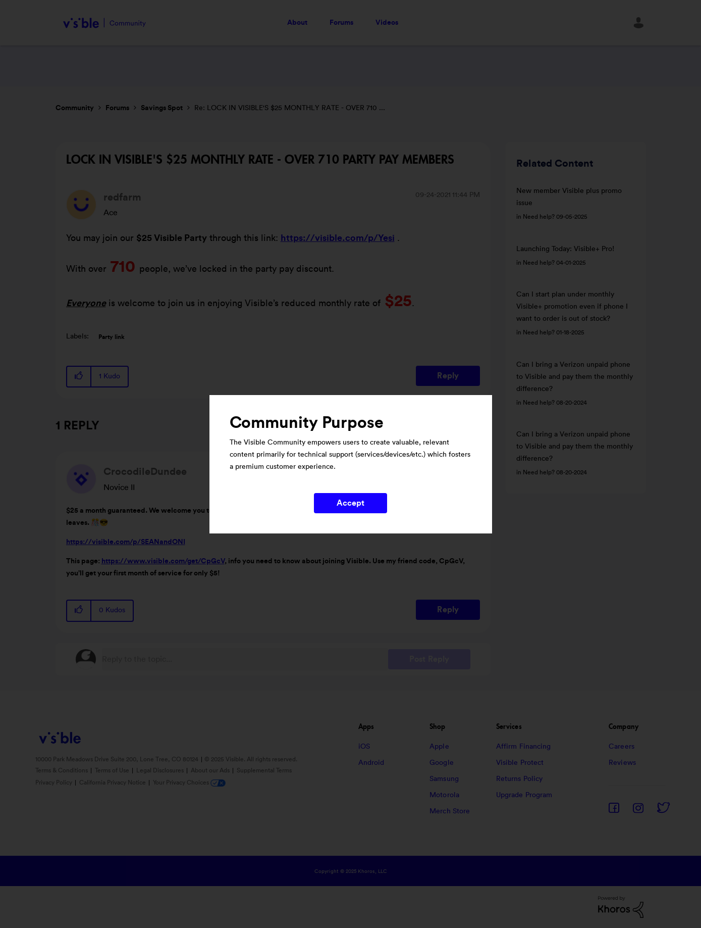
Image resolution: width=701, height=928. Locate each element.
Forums (341, 22)
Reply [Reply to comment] (448, 610)
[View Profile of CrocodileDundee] (145, 472)
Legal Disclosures (160, 770)
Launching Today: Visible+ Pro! (565, 249)
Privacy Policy (54, 782)
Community (75, 108)
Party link (111, 337)
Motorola (444, 795)
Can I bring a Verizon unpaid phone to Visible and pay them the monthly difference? (574, 377)
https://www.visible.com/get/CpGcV (163, 561)
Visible (104, 23)
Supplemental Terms (264, 770)
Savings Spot (162, 108)
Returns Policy (519, 779)
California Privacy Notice (113, 782)
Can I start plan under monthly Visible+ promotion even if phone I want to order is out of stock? (572, 306)
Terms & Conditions (62, 770)
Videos (386, 22)
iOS (364, 746)
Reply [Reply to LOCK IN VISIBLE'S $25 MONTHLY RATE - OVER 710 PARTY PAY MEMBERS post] (448, 376)
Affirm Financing (523, 746)
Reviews (622, 762)
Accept (351, 503)
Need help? (539, 217)
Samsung (444, 779)
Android (371, 762)
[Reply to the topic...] (245, 659)
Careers (621, 746)
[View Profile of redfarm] (122, 197)
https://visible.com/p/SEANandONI (125, 542)
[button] (79, 376)
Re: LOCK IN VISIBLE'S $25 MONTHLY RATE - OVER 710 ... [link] (289, 108)
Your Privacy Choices (189, 782)
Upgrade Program (524, 795)
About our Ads (211, 770)
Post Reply (429, 659)
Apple (439, 746)
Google (441, 762)
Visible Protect (520, 762)
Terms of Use (113, 770)
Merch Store (449, 811)
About (297, 22)
